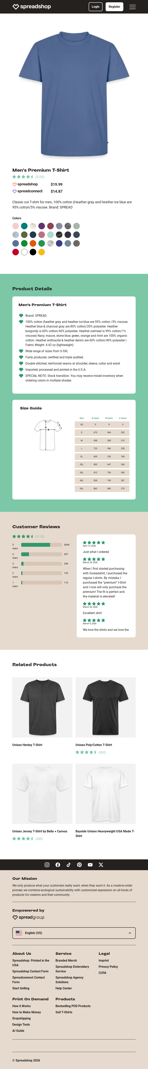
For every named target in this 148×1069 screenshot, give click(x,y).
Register (114, 6)
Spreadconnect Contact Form (28, 980)
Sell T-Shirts (64, 1012)
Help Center (64, 988)
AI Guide (18, 1031)
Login (95, 6)
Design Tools (21, 1024)
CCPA (102, 973)
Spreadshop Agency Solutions (69, 980)
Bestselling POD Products (73, 1006)
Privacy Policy (108, 967)
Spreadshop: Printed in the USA (30, 963)
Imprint (104, 960)
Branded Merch (66, 960)
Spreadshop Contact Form (30, 971)
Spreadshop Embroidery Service (72, 969)
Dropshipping (21, 1018)
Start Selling (20, 988)
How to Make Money (26, 1012)
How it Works (21, 1006)
